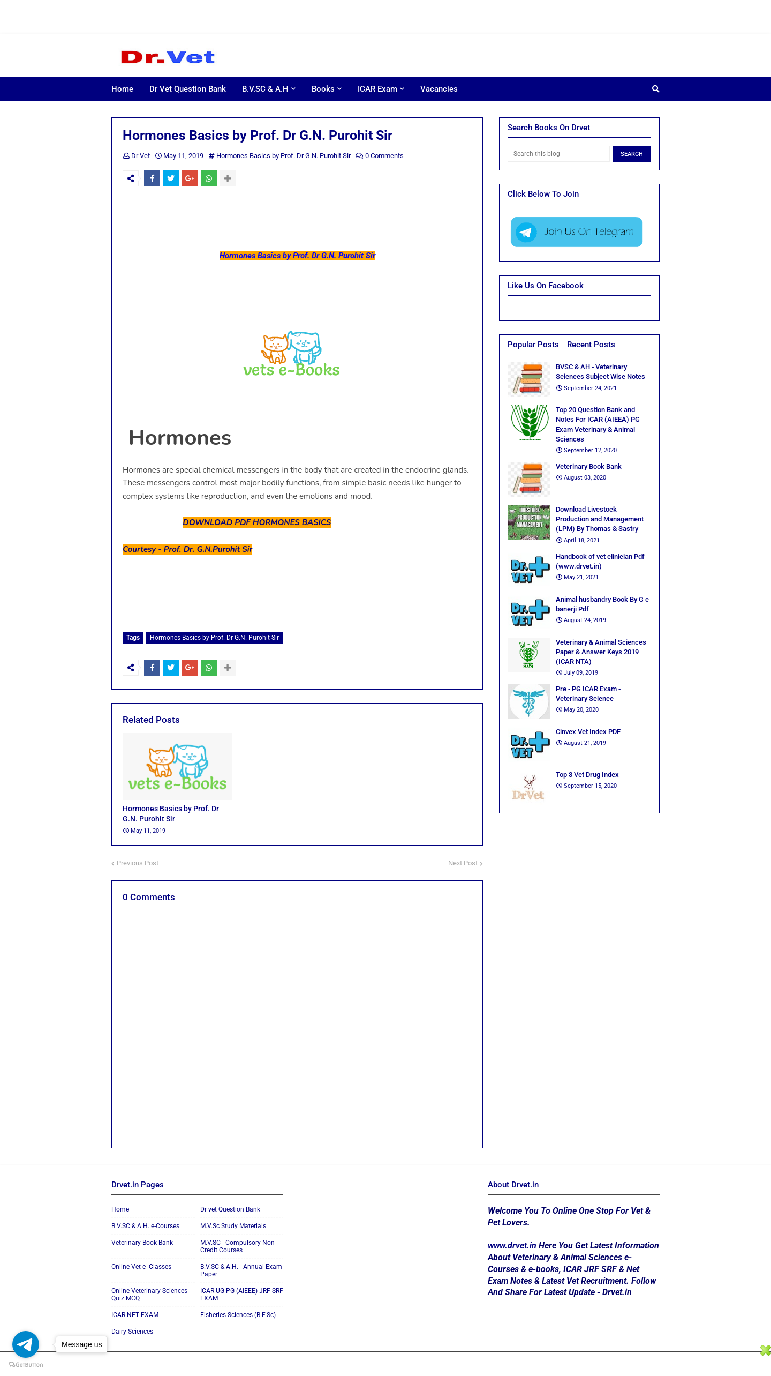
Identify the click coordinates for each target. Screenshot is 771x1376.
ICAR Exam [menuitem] (377, 89)
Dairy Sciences (132, 1329)
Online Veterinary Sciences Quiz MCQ (149, 1291)
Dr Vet (140, 156)
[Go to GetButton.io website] (26, 1365)
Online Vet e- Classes (141, 1264)
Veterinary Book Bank (142, 1240)
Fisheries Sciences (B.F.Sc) (238, 1312)
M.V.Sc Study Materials (233, 1223)
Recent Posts (591, 344)
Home (120, 1206)
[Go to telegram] (25, 1344)
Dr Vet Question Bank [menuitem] (187, 89)
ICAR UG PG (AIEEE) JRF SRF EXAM (241, 1291)
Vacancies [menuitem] (439, 89)
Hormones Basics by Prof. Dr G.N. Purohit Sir (283, 156)
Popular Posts (533, 344)
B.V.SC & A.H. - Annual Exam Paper (241, 1267)
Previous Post (137, 860)
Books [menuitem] (323, 89)
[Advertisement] (321, 16)
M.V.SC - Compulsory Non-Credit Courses (238, 1243)
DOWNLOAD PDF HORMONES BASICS (257, 522)
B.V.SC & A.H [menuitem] (265, 89)
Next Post (463, 860)
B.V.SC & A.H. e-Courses (145, 1223)
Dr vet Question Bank (230, 1206)
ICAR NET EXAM (134, 1312)
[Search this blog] (559, 154)
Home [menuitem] (122, 89)
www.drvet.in (512, 1243)
